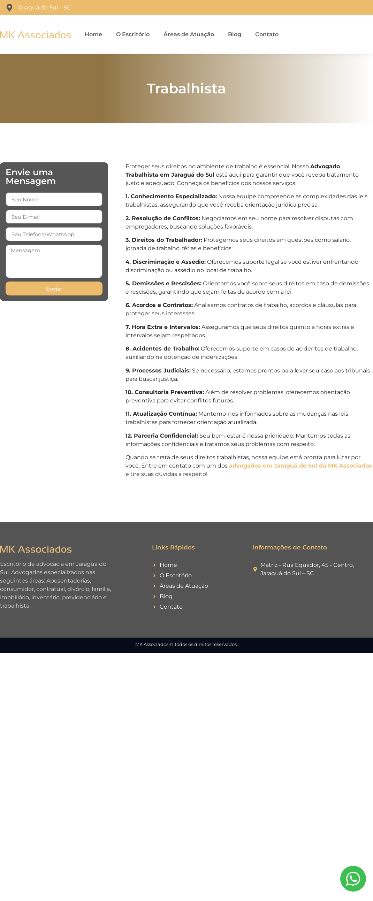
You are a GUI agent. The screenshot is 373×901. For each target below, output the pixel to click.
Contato (267, 34)
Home (93, 34)
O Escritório (133, 34)
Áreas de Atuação (188, 34)
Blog (234, 34)
